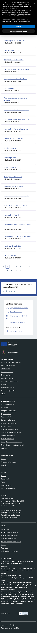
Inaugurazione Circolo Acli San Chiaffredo (17, 236)
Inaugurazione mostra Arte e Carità (15, 79)
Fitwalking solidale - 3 (11, 148)
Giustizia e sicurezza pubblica (11, 432)
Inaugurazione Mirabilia (11, 215)
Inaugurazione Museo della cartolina (16, 129)
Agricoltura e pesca (7, 404)
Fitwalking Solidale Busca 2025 (14, 40)
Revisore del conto (7, 387)
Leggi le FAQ (5, 529)
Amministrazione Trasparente (11, 362)
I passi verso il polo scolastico (13, 186)
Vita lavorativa (6, 426)
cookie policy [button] (14, 8)
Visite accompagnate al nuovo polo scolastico (15, 99)
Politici (3, 384)
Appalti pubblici (6, 414)
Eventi (3, 459)
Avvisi (3, 482)
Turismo (4, 448)
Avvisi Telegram (6, 485)
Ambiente (4, 407)
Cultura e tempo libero (8, 423)
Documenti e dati (7, 372)
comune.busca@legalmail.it (10, 517)
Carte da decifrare (10, 255)
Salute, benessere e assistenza (11, 442)
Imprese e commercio (8, 435)
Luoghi (3, 465)
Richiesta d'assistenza (8, 538)
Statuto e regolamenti (8, 390)
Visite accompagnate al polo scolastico (16, 69)
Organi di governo (7, 378)
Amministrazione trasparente (11, 542)
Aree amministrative (8, 365)
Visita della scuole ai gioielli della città (16, 119)
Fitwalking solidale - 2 (11, 157)
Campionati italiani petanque (13, 138)
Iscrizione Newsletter (8, 488)
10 (16, 270)
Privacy (3, 545)
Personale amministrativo (9, 381)
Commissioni (5, 369)
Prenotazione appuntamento (10, 532)
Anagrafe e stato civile (8, 410)
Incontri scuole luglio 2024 (13, 246)
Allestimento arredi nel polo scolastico (16, 196)
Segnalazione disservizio (9, 535)
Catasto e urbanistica (8, 420)
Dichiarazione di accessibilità (10, 551)
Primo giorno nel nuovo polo (13, 177)
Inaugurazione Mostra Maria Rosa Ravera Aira (17, 225)
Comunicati (5, 479)
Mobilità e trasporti (7, 439)
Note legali (4, 548)
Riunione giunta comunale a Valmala (16, 205)
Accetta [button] (18, 26)
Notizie (3, 476)
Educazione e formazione (9, 429)
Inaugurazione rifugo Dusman (13, 60)
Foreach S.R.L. (15, 628)
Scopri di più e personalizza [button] (18, 31)
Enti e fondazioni (6, 375)
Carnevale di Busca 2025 (12, 50)
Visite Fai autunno (10, 88)
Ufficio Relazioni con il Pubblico (11, 510)
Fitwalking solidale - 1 (11, 167)
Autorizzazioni (6, 417)
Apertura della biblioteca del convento (16, 110)
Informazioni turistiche (8, 462)
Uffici (3, 393)
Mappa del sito (6, 613)
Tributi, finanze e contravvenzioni (12, 445)
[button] (34, 3)
